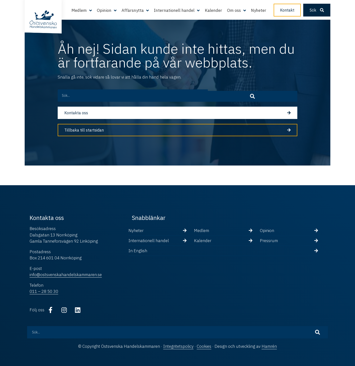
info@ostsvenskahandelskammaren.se (66, 274)
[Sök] (287, 95)
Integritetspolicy (178, 346)
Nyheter (258, 10)
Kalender (213, 10)
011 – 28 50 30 (44, 291)
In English (137, 250)
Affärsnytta (133, 10)
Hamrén (269, 346)
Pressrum (269, 240)
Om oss (234, 10)
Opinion (104, 10)
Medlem (79, 10)
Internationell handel (174, 10)
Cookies (204, 346)
